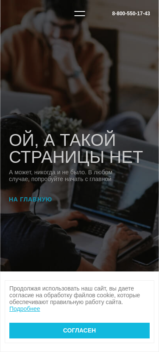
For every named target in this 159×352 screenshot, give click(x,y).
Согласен (79, 330)
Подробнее (24, 308)
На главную (30, 199)
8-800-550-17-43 (131, 14)
